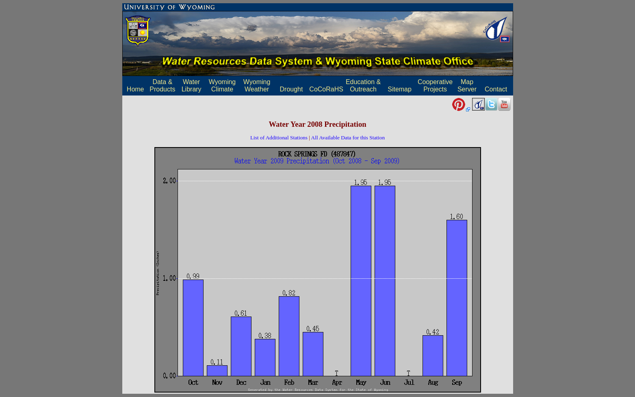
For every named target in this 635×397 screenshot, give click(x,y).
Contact (496, 89)
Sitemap (400, 89)
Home (135, 89)
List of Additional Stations (279, 138)
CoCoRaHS (326, 89)
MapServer (467, 85)
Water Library (192, 85)
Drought (291, 89)
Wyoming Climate (222, 85)
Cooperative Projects (435, 85)
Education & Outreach (363, 85)
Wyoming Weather (257, 85)
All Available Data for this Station (348, 138)
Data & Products (162, 85)
